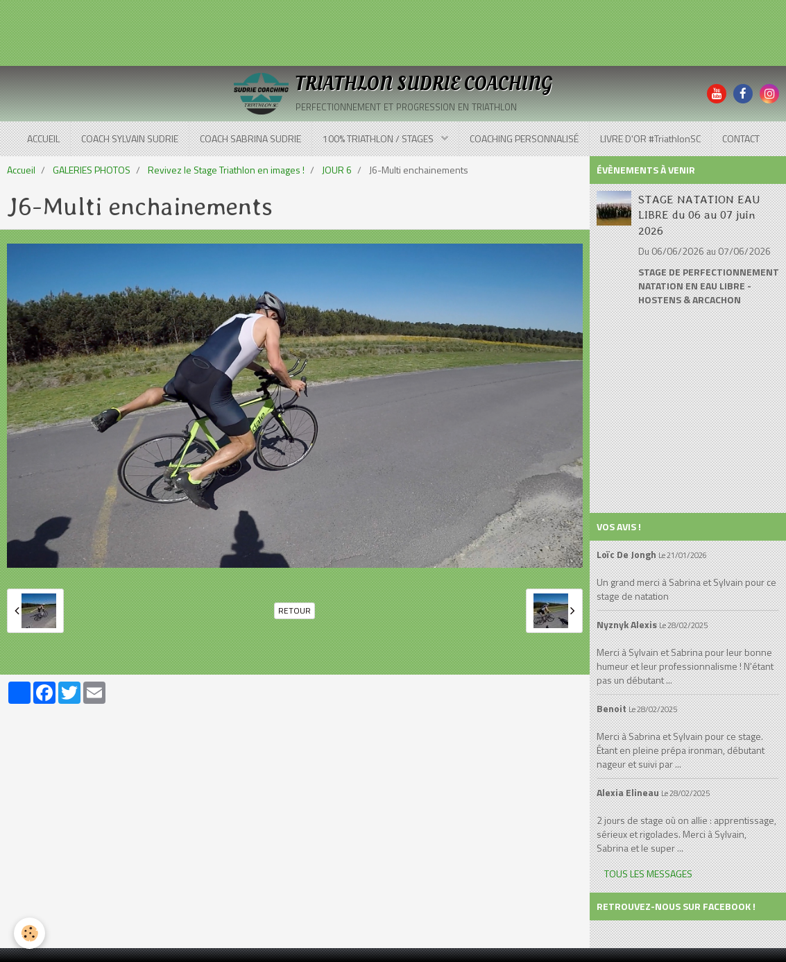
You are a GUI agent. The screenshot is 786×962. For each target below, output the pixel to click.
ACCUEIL (43, 138)
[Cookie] (29, 933)
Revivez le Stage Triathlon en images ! (226, 169)
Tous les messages (648, 873)
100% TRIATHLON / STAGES (379, 138)
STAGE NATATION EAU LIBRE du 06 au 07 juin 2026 (699, 214)
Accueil (21, 169)
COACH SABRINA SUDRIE (250, 138)
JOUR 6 (337, 169)
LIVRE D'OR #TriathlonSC (650, 138)
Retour (294, 611)
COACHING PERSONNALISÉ (524, 138)
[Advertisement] (252, 31)
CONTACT (741, 138)
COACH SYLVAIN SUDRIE (129, 138)
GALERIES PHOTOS (91, 169)
